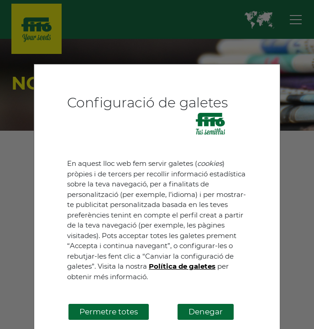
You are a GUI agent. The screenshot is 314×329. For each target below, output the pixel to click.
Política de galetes (182, 266)
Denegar (205, 311)
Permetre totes (108, 311)
